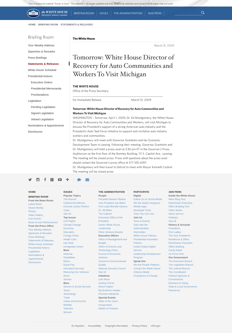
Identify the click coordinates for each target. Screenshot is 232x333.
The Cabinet (105, 213)
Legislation (34, 100)
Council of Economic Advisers (109, 256)
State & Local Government (183, 286)
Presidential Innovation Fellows (146, 241)
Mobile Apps (140, 206)
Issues (104, 13)
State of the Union (108, 301)
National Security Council (112, 268)
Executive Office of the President (110, 219)
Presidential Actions (40, 76)
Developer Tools (142, 210)
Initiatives (104, 275)
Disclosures (35, 131)
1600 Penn (155, 13)
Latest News (35, 204)
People (102, 195)
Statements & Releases (77, 24)
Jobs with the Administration (141, 226)
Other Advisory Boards (110, 232)
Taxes (66, 290)
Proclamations (40, 94)
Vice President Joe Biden (112, 203)
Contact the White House (147, 268)
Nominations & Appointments (46, 125)
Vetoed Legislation (42, 119)
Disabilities (69, 257)
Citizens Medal (141, 272)
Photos (32, 211)
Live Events (34, 218)
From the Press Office (41, 225)
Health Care (69, 239)
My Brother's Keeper (109, 290)
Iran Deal (68, 242)
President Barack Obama (112, 199)
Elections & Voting (178, 283)
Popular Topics (72, 195)
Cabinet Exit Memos (74, 203)
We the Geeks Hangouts (147, 203)
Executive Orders (41, 82)
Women (67, 312)
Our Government (178, 257)
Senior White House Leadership (109, 226)
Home (32, 24)
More (66, 250)
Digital (137, 195)
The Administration (128, 13)
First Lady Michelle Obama (112, 206)
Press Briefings (37, 57)
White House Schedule (42, 70)
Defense (67, 254)
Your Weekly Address (41, 45)
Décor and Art (176, 213)
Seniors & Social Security (77, 286)
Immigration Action (73, 246)
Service (67, 279)
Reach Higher (105, 286)
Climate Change (72, 224)
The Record (69, 199)
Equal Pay (68, 264)
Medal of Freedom (108, 308)
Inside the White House (182, 195)
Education (68, 232)
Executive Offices (108, 235)
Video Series (175, 210)
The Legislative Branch (181, 264)
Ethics (66, 261)
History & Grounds (179, 224)
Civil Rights (69, 221)
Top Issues (69, 217)
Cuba (66, 210)
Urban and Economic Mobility (74, 303)
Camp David (175, 250)
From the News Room (40, 200)
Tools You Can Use (144, 213)
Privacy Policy (139, 325)
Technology (69, 293)
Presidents (174, 228)
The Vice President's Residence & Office (180, 237)
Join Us (138, 217)
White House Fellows (145, 235)
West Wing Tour (177, 199)
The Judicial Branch (179, 268)
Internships (139, 232)
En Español (78, 325)
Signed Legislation (42, 113)
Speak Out (139, 261)
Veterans (68, 308)
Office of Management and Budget (112, 241)
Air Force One (176, 254)
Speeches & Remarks (41, 51)
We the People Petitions (146, 264)
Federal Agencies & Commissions (179, 277)
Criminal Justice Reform (76, 206)
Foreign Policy (71, 235)
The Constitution (177, 272)
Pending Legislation (43, 107)
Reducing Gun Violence (76, 272)
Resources (174, 290)
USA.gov (155, 325)
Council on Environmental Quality (112, 263)
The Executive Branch (180, 261)
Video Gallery (35, 215)
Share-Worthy (35, 207)
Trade (66, 297)
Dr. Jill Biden (105, 210)
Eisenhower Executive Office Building (180, 244)
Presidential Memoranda (46, 88)
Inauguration (105, 304)
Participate (141, 191)
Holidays (173, 217)
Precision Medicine (108, 293)
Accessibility (94, 325)
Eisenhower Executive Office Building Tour (180, 205)
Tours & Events (142, 221)
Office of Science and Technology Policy (109, 248)
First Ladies (175, 232)
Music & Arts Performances (43, 222)
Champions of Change (146, 275)
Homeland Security (73, 268)
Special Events (107, 297)
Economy (68, 228)
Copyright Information (116, 325)
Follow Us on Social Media (148, 199)
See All (67, 213)
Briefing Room (84, 13)
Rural (66, 275)
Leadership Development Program (147, 256)
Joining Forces (106, 283)
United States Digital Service (145, 248)
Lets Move (104, 279)
